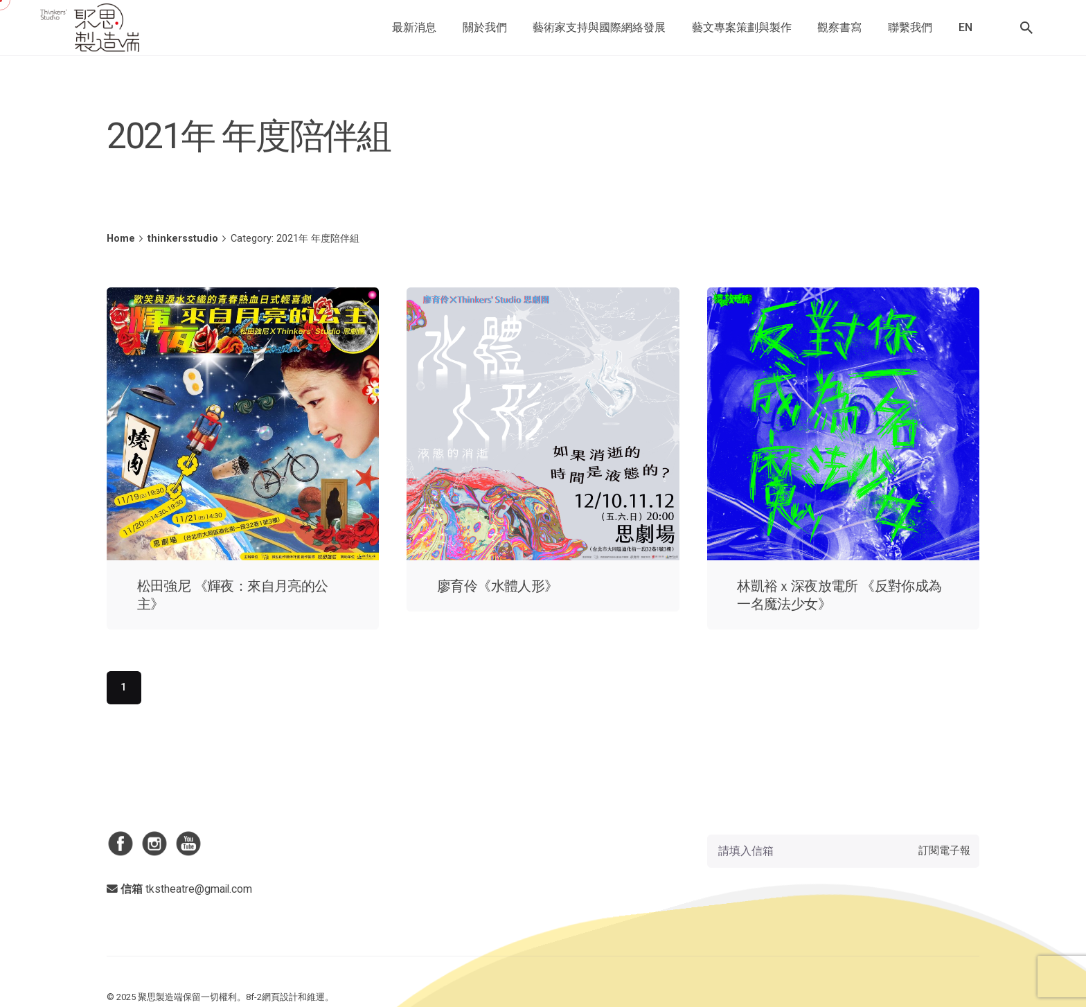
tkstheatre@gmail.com (198, 888)
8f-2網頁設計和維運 (285, 997)
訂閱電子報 (944, 850)
